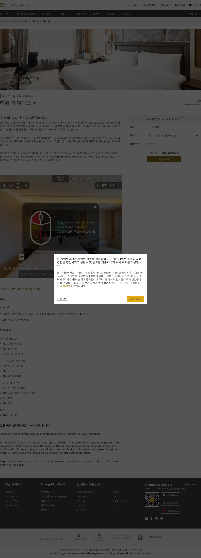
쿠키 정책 (65, 286)
